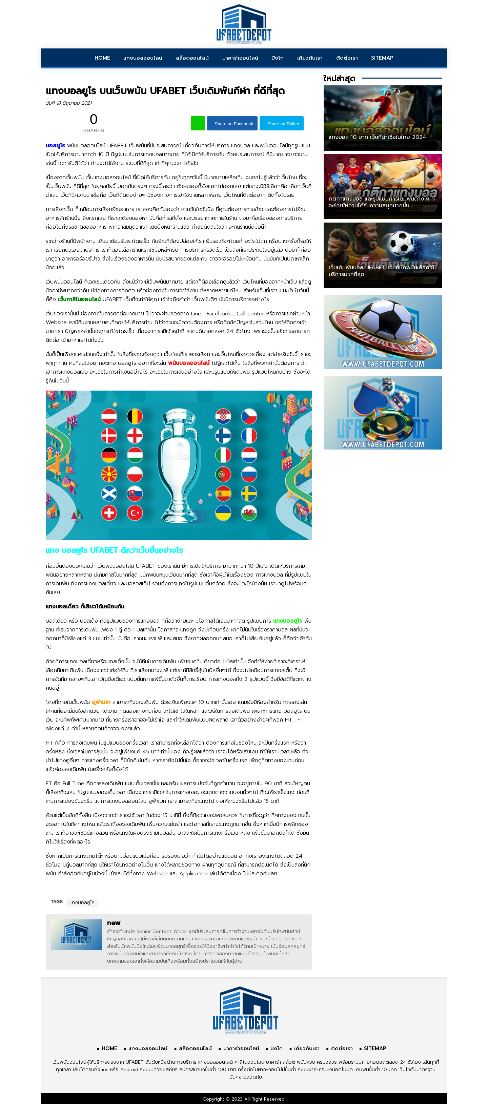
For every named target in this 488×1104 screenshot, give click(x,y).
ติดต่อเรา (347, 58)
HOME (102, 58)
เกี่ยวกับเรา (310, 58)
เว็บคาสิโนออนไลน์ (79, 299)
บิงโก (277, 58)
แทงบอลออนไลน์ (142, 58)
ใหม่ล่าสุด (339, 78)
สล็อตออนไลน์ (192, 58)
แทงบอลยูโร (82, 902)
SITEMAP (382, 58)
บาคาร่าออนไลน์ (240, 58)
